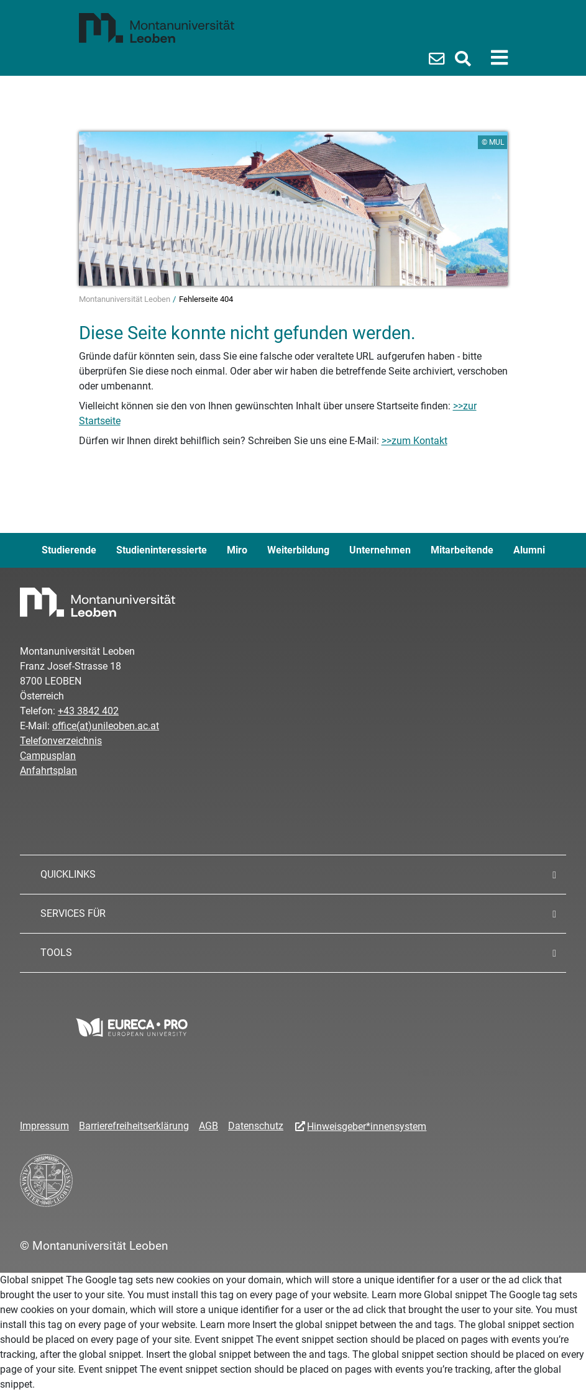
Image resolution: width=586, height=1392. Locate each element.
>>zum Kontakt (414, 441)
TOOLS (56, 952)
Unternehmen (380, 550)
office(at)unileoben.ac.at (105, 726)
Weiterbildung (298, 550)
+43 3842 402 (88, 711)
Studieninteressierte (161, 550)
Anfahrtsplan (48, 770)
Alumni (529, 550)
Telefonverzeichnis (61, 741)
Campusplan (48, 756)
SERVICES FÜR (73, 913)
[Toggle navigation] (499, 58)
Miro (237, 550)
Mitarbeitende (462, 550)
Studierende (69, 550)
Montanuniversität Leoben (125, 299)
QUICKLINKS (68, 874)
